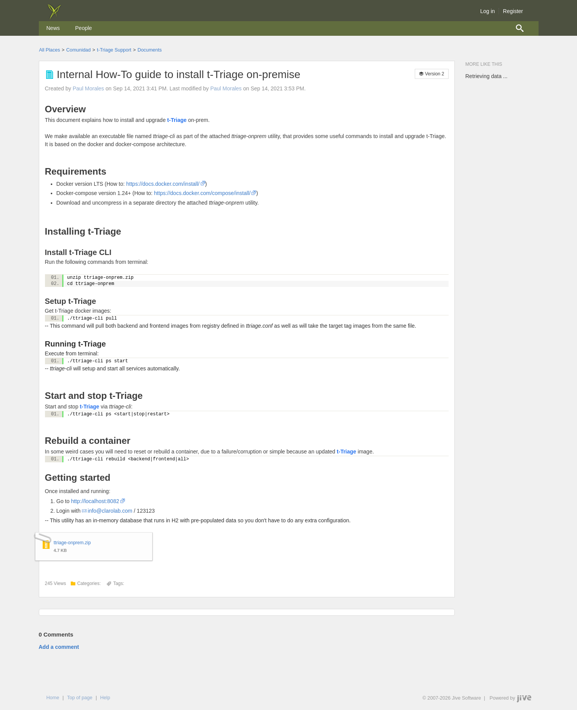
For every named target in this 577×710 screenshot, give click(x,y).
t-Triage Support (114, 50)
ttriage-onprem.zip (72, 542)
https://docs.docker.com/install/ (163, 184)
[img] (54, 17)
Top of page (79, 697)
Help (105, 697)
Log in (487, 11)
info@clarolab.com (110, 511)
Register (513, 11)
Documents (150, 50)
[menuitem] (53, 28)
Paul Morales (88, 88)
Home (53, 697)
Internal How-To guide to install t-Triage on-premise (179, 74)
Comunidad (78, 50)
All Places (49, 50)
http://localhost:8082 (95, 501)
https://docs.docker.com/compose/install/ (202, 193)
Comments (56, 634)
